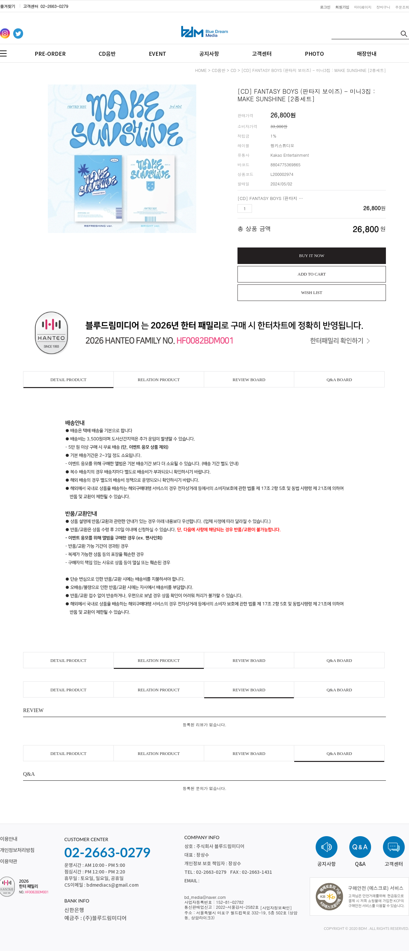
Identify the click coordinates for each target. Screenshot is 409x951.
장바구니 (383, 7)
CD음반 (107, 54)
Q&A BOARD (339, 379)
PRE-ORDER (50, 54)
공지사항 (209, 54)
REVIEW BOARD (249, 379)
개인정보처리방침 (17, 850)
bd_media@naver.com (205, 897)
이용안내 (8, 839)
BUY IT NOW (312, 255)
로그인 (325, 7)
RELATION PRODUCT (158, 379)
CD (233, 70)
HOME (201, 70)
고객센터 (262, 54)
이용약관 (8, 862)
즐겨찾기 (7, 6)
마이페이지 (363, 7)
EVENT (157, 54)
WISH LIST (311, 292)
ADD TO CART (312, 274)
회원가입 (342, 7)
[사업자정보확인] (276, 907)
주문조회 (402, 7)
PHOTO (314, 54)
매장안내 (367, 54)
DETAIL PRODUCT (68, 379)
